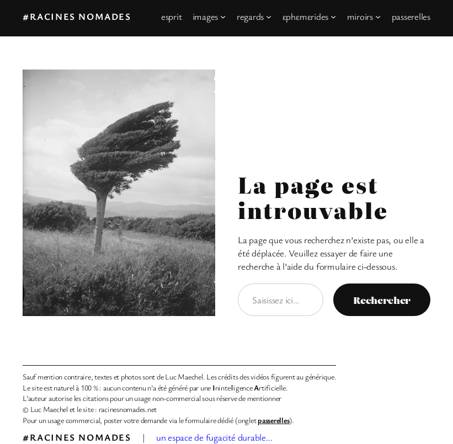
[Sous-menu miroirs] (378, 16)
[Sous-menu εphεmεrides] (333, 16)
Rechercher (382, 300)
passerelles (273, 420)
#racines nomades (77, 16)
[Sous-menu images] (223, 16)
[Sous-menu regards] (268, 16)
